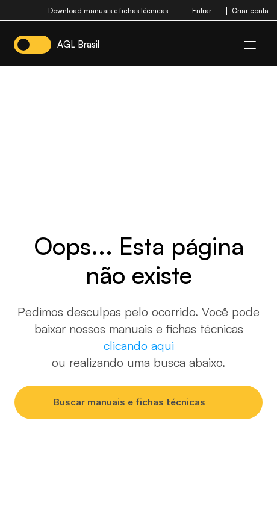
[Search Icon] (138, 402)
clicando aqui (139, 345)
